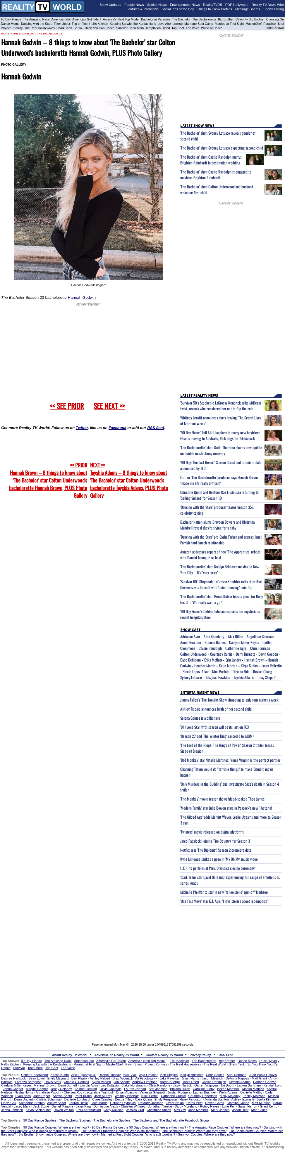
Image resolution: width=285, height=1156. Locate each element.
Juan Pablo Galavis (263, 1075)
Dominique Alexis (106, 1106)
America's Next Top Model (121, 19)
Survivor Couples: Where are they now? (206, 1134)
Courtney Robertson (202, 1096)
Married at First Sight (229, 23)
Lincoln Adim (89, 1085)
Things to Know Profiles (214, 9)
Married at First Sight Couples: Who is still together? (138, 1134)
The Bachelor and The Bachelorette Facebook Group (171, 1120)
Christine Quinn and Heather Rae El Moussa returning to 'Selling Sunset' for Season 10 (219, 495)
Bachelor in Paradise (155, 19)
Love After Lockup (170, 23)
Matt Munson (261, 1103)
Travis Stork (52, 1082)
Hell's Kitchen (98, 23)
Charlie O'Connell (76, 1082)
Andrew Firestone (144, 1082)
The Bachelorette (204, 19)
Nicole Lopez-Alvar (196, 671)
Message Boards (247, 9)
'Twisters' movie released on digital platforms (212, 832)
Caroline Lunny (203, 1089)
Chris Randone (159, 1085)
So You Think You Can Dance (94, 28)
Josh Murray (103, 1096)
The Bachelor (181, 19)
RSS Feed (226, 1055)
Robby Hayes (209, 1106)
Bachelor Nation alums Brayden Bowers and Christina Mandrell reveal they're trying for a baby (217, 525)
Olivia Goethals (110, 1089)
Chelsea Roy (73, 1092)
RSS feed (155, 428)
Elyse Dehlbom (190, 660)
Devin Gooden (268, 654)
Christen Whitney (133, 1106)
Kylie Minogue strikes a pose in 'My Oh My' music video (219, 859)
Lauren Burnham (249, 1085)
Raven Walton (64, 1110)
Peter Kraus (83, 1096)
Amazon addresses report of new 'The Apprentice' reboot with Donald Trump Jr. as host (220, 554)
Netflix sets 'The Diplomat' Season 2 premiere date (215, 850)
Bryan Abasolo (126, 1092)
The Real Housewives (39, 28)
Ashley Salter (56, 1103)
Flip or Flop (79, 23)
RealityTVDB (212, 4)
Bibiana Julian (180, 1089)
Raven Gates (214, 1103)
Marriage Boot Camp (198, 23)
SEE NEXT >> (109, 405)
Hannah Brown (254, 660)
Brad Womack (123, 1078)
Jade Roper (41, 1096)
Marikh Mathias (253, 1089)
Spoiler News (157, 4)
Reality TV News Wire (268, 4)
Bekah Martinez (228, 1089)
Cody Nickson (113, 1110)
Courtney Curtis (221, 654)
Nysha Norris (24, 1092)
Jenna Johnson (12, 1110)
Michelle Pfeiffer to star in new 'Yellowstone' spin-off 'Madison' (224, 892)
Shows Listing (273, 9)
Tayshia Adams (244, 677)
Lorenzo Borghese (28, 1082)
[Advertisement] (62, 971)
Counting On (275, 19)
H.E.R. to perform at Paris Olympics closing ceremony (217, 868)
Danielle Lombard (77, 1099)
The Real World (215, 1064)
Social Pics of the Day (178, 9)
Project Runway (12, 28)
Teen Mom (136, 28)
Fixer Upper (62, 23)
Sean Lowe (37, 1078)
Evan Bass (23, 1096)
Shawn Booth (62, 1096)
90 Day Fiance (11, 19)
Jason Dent (240, 1110)
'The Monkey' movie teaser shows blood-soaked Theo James (222, 799)
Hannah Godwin (82, 297)
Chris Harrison (260, 648)
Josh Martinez (198, 1110)
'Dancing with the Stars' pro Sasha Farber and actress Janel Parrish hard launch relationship (221, 540)
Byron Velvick (101, 1082)
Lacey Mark (22, 1106)
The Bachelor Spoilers (75, 1120)
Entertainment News (185, 4)
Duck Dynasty (269, 1061)
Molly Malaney (230, 1096)
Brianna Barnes (215, 642)
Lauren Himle (78, 1103)
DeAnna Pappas (237, 1078)
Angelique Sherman (260, 636)
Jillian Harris (190, 1078)
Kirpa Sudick (249, 666)
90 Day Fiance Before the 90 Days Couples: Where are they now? (139, 1127)
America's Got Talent (86, 19)
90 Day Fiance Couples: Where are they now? (56, 1127)
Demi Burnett (245, 654)
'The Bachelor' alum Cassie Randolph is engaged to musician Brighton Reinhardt (215, 174)
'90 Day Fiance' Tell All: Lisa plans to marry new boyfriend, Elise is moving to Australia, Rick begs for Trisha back (220, 435)
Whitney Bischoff (127, 1096)
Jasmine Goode (238, 1103)
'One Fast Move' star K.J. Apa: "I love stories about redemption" (224, 901)
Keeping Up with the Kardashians (133, 23)
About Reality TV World (69, 1055)
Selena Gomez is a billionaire (200, 718)
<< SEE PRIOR (67, 405)
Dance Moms (10, 23)
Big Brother (226, 19)
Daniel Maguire (62, 1106)
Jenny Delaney (61, 1089)
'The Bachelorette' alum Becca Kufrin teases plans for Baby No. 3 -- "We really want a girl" (221, 599)
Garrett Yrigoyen (206, 1085)
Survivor (122, 28)
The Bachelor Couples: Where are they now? (194, 1131)
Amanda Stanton (217, 1099)
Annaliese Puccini (48, 1092)
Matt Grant (259, 1078)
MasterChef (253, 23)
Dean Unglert (23, 1099)
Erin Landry (233, 660)
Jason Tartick (182, 1085)
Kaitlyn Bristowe (191, 1075)
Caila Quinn (143, 1099)
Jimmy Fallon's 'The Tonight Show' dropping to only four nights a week (229, 700)
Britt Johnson (158, 1089)
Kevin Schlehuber (38, 1110)
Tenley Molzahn (254, 1096)
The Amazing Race (36, 19)
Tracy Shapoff (266, 677)
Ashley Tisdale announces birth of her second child (216, 709)
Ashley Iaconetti (242, 1099)
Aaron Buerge (170, 1082)
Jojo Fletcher (148, 1075)
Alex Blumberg (214, 636)
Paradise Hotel (273, 23)
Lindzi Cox (8, 1103)
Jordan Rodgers (178, 1092)
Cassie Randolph (210, 648)
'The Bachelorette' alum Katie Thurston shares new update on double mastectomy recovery (221, 450)
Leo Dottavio (110, 1085)
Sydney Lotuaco (191, 677)
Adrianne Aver (190, 636)
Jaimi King (83, 1106)
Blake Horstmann (133, 1085)
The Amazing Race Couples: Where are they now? (225, 1127)
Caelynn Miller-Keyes (244, 642)
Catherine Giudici (173, 1096)
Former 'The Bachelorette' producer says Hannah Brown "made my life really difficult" (219, 480)
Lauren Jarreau (135, 1089)
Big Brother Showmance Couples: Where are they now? (58, 1134)
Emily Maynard (58, 1078)
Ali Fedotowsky (146, 1078)
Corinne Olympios (122, 1103)
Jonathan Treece (160, 1106)
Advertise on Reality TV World (117, 1055)
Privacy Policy (200, 1055)
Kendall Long (273, 1085)
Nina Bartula (220, 671)
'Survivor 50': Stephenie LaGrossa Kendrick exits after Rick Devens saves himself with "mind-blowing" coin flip (221, 584)
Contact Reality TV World (164, 1055)
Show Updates (110, 4)
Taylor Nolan (175, 1103)
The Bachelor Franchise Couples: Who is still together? (120, 1131)
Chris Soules (215, 1075)
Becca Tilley (123, 1099)
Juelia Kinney (266, 1099)
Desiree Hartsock (13, 1078)
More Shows (275, 27)
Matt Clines (259, 1110)
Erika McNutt (213, 660)
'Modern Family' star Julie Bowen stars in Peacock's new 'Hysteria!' (226, 808)
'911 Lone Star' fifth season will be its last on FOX (214, 727)
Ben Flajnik (79, 1078)
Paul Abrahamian (88, 1110)
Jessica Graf (135, 1110)
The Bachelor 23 (49, 33)
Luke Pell (228, 1106)
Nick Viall (129, 1075)
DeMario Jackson (150, 1103)
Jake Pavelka (169, 1078)
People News (134, 4)
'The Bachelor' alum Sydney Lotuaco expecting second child (221, 148)
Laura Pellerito (272, 666)
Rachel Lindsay (110, 1075)
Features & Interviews (142, 9)
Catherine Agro (236, 648)
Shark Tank (64, 28)
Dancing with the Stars (36, 23)
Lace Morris (99, 1103)
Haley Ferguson (191, 1099)
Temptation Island (157, 28)
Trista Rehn (190, 1082)
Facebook (117, 428)
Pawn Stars (134, 1064)
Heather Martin (204, 666)
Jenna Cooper (13, 1089)
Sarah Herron (247, 1106)
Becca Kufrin (60, 1075)
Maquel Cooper (37, 1089)
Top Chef (177, 28)
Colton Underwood (193, 654)
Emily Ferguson (165, 1099)
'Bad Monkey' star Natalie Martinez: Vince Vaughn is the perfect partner (230, 760)
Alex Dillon (235, 636)
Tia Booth (227, 1085)
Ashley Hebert (100, 1078)
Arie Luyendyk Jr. (83, 1075)
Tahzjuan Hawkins (217, 677)
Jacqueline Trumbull (99, 1092)
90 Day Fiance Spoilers (40, 1120)
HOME (5, 33)
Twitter (82, 428)
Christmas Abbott (159, 1110)
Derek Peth (194, 1103)
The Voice (193, 28)
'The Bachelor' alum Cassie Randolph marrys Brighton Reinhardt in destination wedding (211, 160)
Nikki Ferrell (149, 1096)
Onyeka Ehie (241, 671)
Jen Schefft (122, 1082)
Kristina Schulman (49, 1099)
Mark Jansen (220, 1110)
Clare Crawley (102, 1099)
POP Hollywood (236, 4)
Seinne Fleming (86, 1089)
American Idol (61, 19)
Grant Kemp (268, 1106)
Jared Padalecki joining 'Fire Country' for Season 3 (215, 841)
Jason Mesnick (212, 1078)
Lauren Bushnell (205, 1092)
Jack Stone (41, 1106)
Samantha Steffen (32, 1103)
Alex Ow (180, 1110)
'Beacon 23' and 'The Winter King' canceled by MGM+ (217, 736)
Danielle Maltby (251, 1092)
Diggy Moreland (186, 1106)
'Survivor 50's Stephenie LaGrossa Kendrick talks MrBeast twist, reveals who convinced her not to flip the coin (220, 406)
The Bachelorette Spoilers (112, 1120)
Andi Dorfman (236, 1075)
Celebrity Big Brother (250, 19)
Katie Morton (228, 666)
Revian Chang (262, 671)
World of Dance (211, 28)
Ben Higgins (169, 1075)
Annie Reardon (190, 642)
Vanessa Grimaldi (152, 1092)
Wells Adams (228, 1092)
